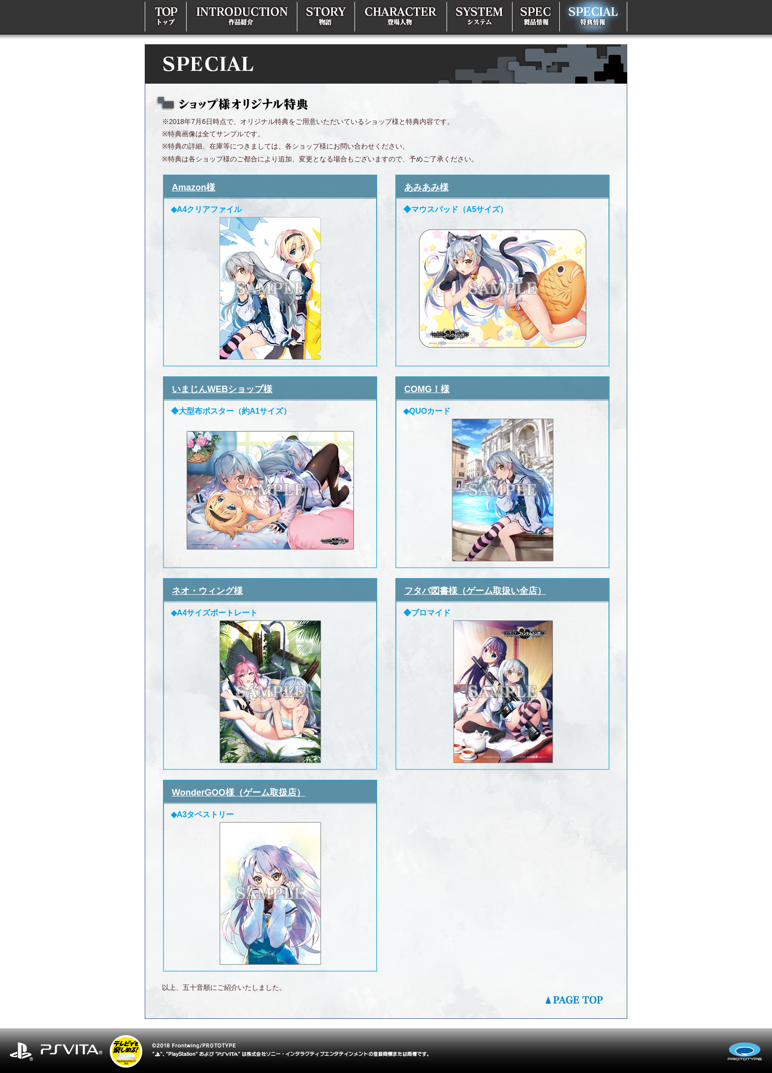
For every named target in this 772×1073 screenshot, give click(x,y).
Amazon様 (193, 187)
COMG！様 (427, 389)
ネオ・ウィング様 (207, 591)
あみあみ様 (426, 187)
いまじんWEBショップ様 (222, 389)
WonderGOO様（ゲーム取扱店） (238, 792)
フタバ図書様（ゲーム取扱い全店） (475, 591)
